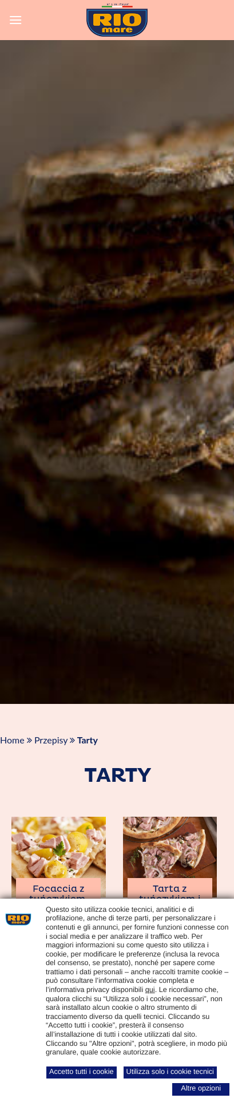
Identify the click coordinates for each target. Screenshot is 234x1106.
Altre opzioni (201, 1088)
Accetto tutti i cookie (81, 1072)
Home (12, 739)
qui (150, 990)
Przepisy (51, 739)
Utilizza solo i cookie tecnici (170, 1072)
